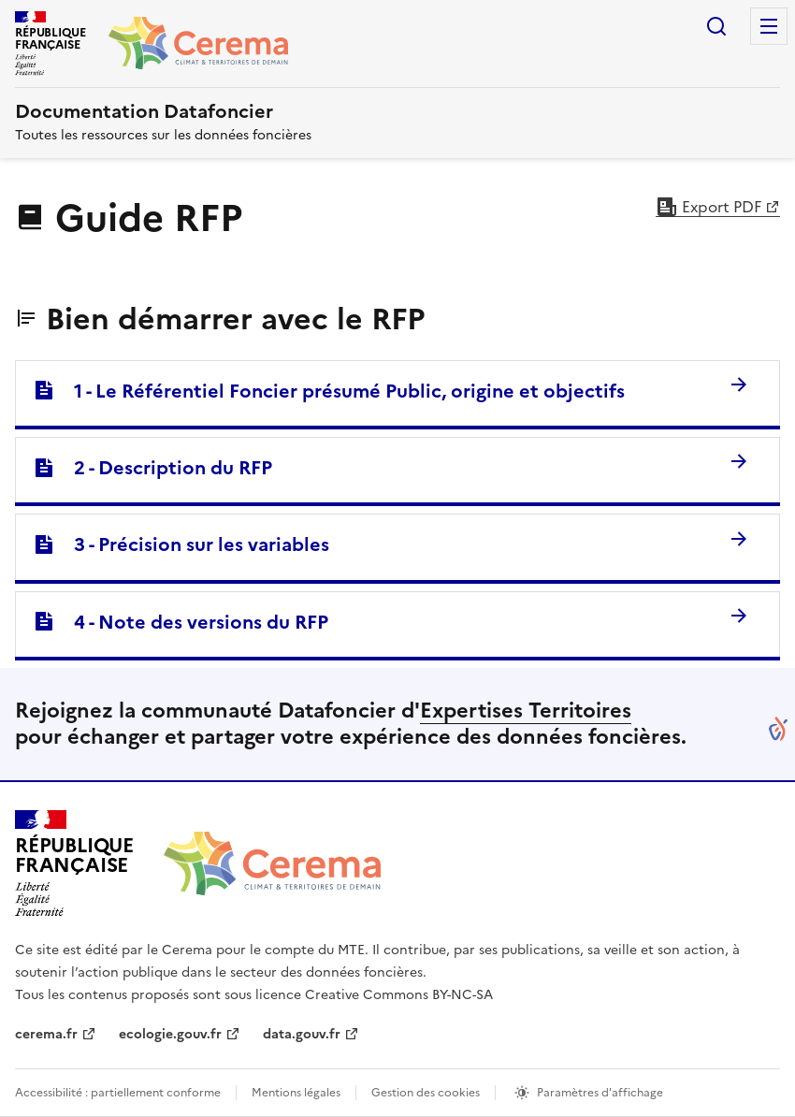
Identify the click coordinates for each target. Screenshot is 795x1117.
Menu (769, 26)
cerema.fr (46, 1034)
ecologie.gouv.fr (170, 1034)
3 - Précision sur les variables (181, 544)
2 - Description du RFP (152, 468)
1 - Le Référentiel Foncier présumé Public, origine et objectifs (329, 391)
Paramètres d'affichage (600, 1092)
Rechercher (716, 26)
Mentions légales (296, 1092)
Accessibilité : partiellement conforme (118, 1092)
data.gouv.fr (301, 1034)
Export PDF (708, 207)
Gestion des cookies (425, 1092)
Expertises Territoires (525, 710)
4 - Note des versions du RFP (180, 622)
